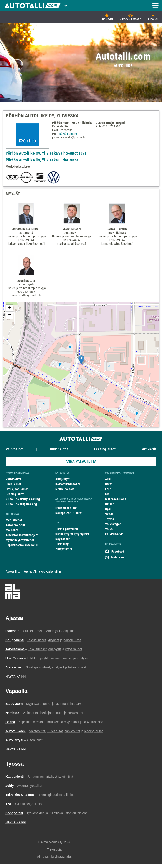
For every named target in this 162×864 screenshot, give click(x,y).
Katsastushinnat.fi (67, 484)
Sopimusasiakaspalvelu (22, 545)
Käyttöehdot (63, 539)
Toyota (109, 519)
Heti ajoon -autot (17, 489)
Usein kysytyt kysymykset (72, 534)
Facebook (117, 551)
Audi (108, 479)
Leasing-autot (105, 449)
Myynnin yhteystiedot (20, 540)
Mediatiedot (14, 520)
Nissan (109, 504)
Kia (107, 494)
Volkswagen (113, 524)
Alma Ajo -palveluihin (47, 571)
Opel (108, 509)
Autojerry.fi (63, 479)
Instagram (117, 557)
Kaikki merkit (114, 534)
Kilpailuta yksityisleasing (23, 499)
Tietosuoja (62, 544)
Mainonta (12, 530)
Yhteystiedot (63, 549)
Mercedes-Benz (115, 499)
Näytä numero (68, 133)
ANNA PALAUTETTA (81, 461)
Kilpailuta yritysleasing (21, 504)
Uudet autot (59, 449)
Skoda (109, 514)
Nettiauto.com (64, 489)
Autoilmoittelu (15, 525)
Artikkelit (149, 449)
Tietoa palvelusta (67, 529)
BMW (108, 484)
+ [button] (9, 308)
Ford (108, 489)
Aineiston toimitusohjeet (22, 535)
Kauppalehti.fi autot (68, 513)
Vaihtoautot (14, 449)
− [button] (9, 315)
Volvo (109, 529)
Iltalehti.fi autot (66, 508)
